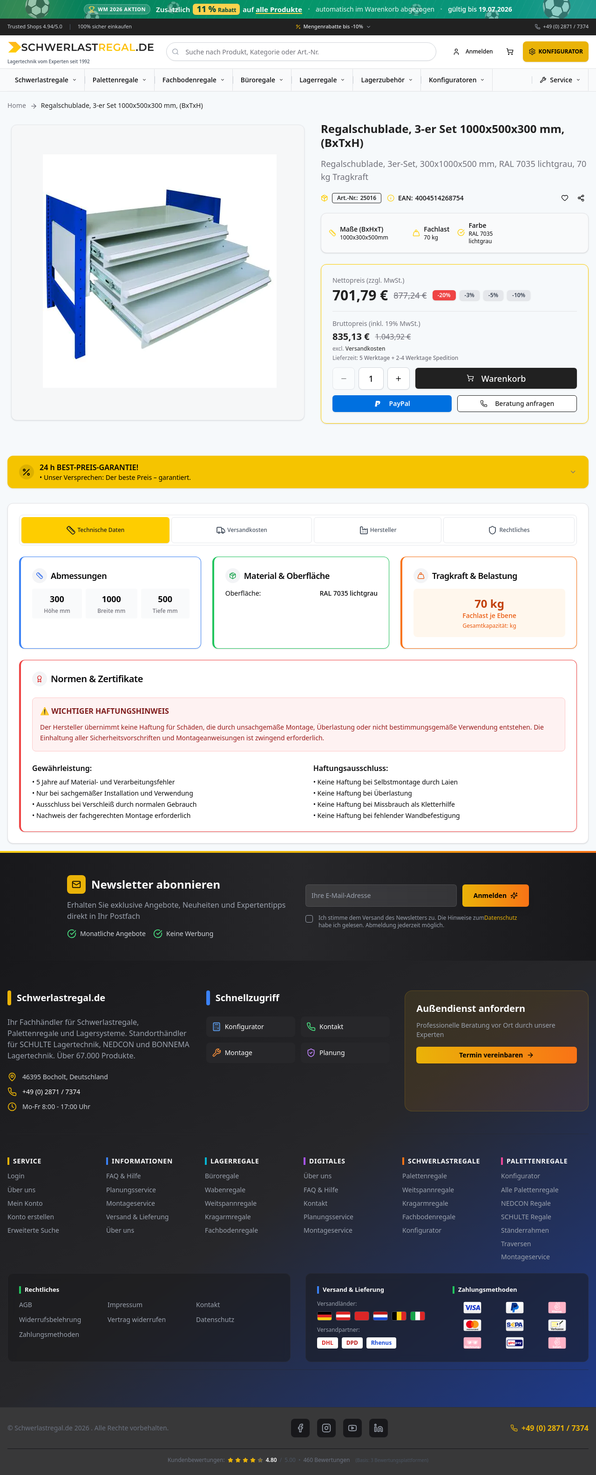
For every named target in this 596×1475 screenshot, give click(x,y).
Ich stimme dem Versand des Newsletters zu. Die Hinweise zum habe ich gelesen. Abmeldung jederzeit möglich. (417, 921)
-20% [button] (444, 295)
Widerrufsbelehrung (50, 1319)
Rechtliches (515, 529)
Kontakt (315, 1203)
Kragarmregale (228, 1216)
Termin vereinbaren (496, 1054)
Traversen (516, 1243)
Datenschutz (500, 918)
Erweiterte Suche (33, 1230)
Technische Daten (101, 529)
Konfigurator (421, 1230)
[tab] (298, 472)
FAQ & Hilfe (123, 1175)
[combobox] (301, 51)
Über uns (21, 1189)
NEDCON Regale (526, 1203)
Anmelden (496, 895)
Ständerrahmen (525, 1230)
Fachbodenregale (231, 1230)
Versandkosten (249, 529)
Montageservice (130, 1203)
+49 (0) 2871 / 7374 (566, 26)
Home (16, 105)
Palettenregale (424, 1175)
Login (16, 1175)
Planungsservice (131, 1189)
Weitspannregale (231, 1203)
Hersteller (385, 529)
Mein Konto (25, 1203)
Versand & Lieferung (137, 1216)
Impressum (125, 1304)
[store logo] (80, 47)
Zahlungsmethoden (49, 1334)
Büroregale (222, 1175)
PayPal (399, 403)
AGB (25, 1304)
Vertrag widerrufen (137, 1319)
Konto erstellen (30, 1216)
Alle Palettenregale (530, 1189)
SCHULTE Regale (526, 1216)
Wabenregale (225, 1189)
